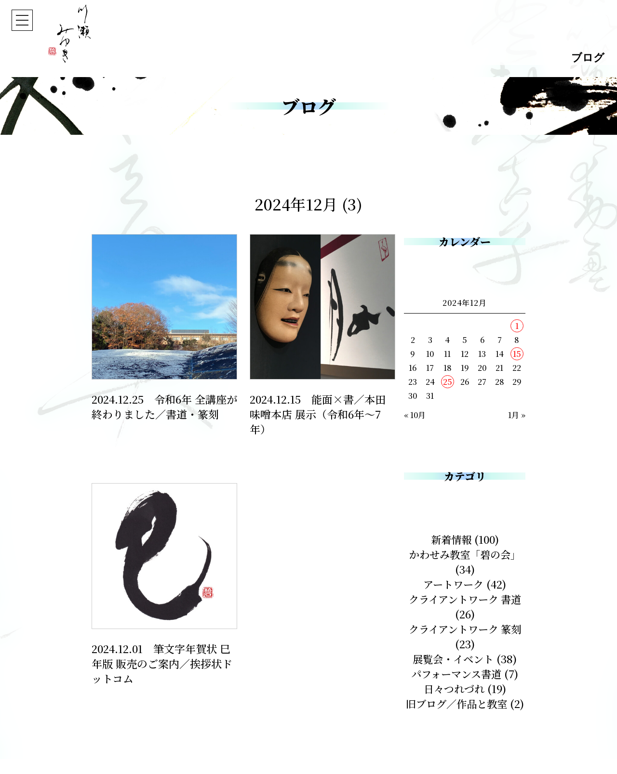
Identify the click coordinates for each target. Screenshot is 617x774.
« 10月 (415, 414)
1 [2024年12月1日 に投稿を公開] (517, 325)
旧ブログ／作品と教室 (465, 703)
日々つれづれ (454, 688)
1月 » (516, 414)
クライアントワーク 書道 (465, 598)
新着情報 (451, 539)
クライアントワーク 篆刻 (465, 628)
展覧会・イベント (453, 658)
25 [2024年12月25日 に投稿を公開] (447, 381)
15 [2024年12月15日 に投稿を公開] (517, 353)
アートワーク (453, 584)
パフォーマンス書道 (456, 673)
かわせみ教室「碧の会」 (464, 554)
